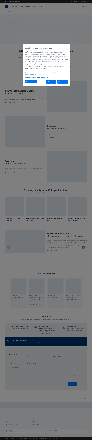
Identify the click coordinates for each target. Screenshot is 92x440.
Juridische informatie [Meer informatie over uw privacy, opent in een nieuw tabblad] (42, 77)
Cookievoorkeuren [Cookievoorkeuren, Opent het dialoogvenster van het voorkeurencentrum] (31, 82)
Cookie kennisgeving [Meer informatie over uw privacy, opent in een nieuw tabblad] (30, 77)
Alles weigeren (51, 82)
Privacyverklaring (32, 73)
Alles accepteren (62, 82)
